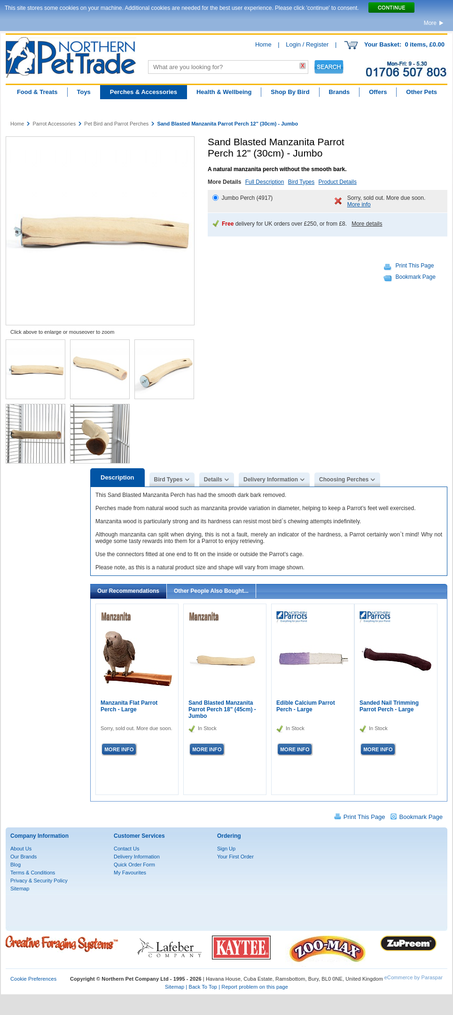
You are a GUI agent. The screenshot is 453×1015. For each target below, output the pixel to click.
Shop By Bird (290, 91)
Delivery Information (270, 479)
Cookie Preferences (33, 979)
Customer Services (139, 836)
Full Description (264, 182)
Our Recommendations (128, 591)
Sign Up (226, 848)
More (430, 23)
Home (263, 44)
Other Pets (421, 91)
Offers (378, 91)
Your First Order (235, 856)
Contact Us (126, 848)
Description (117, 477)
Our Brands (23, 856)
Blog (15, 864)
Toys (83, 91)
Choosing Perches (343, 479)
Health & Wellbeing (224, 91)
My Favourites (130, 872)
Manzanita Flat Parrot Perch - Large (129, 706)
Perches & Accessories (143, 91)
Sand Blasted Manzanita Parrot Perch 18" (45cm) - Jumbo (222, 709)
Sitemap (19, 888)
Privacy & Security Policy (39, 880)
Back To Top (202, 987)
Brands (339, 91)
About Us (20, 848)
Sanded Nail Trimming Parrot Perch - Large (389, 706)
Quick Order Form (134, 864)
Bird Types (301, 182)
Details (213, 479)
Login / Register (307, 44)
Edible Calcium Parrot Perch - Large (305, 706)
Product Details (338, 182)
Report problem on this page (254, 987)
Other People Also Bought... (211, 591)
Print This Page (415, 265)
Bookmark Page (416, 277)
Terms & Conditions (32, 872)
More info (359, 204)
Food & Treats (37, 91)
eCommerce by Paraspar (413, 977)
